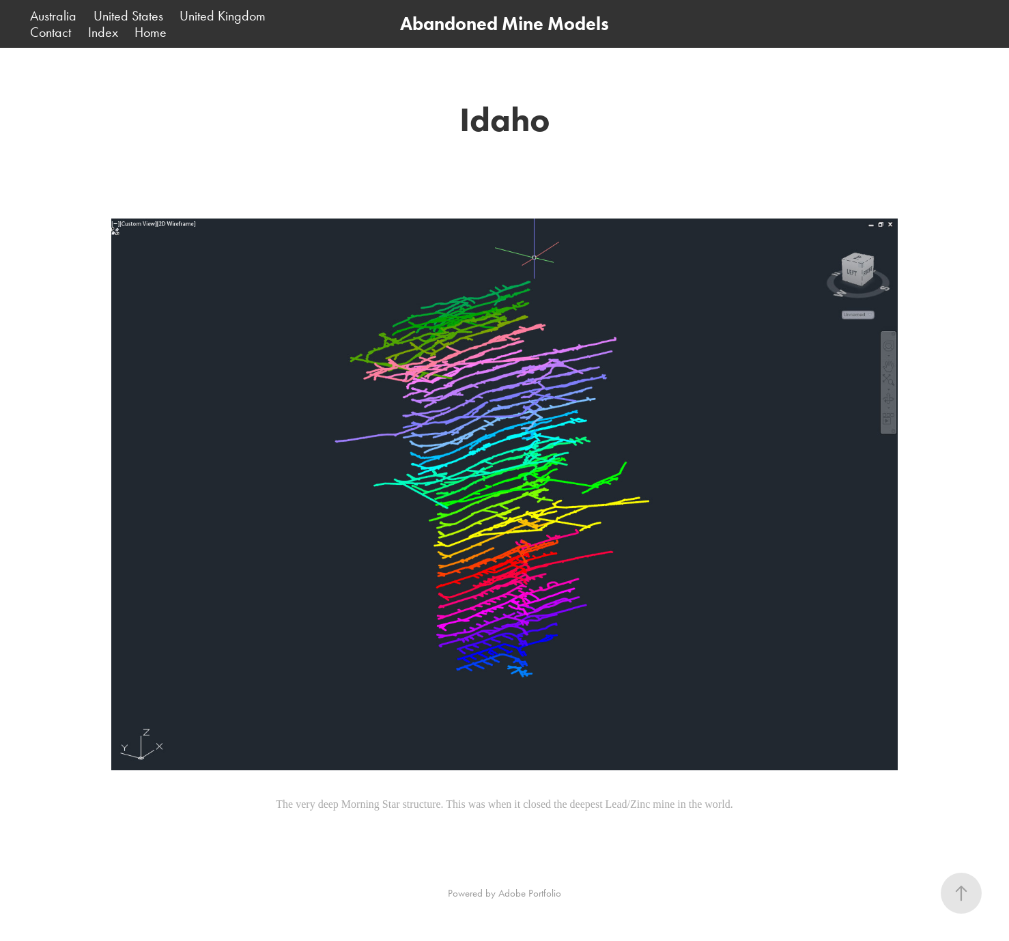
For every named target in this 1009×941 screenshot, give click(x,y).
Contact (50, 32)
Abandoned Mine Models (504, 23)
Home (150, 32)
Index (103, 32)
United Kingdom (223, 16)
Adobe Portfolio (529, 893)
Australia (53, 16)
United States (128, 16)
